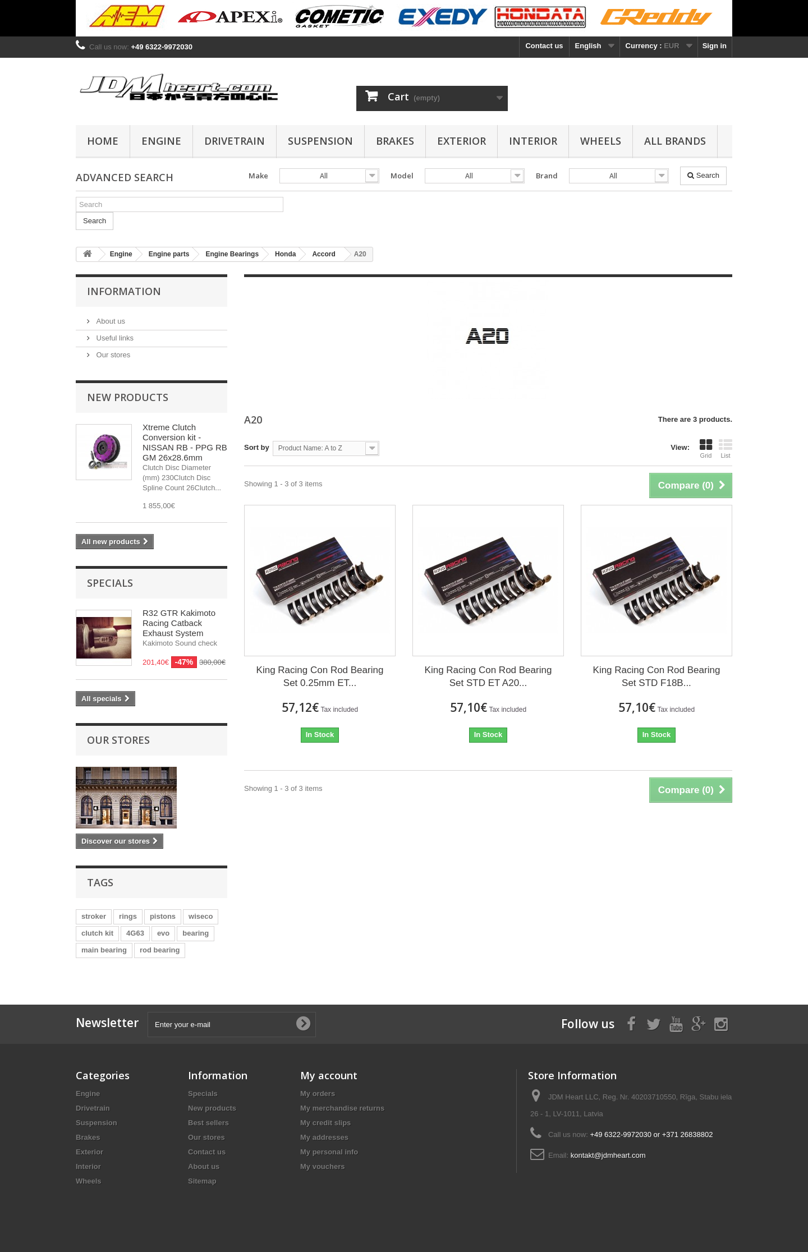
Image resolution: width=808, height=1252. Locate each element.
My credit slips (325, 1122)
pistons (163, 916)
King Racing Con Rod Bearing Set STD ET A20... (488, 676)
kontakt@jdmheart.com (608, 1155)
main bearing (104, 950)
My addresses (324, 1137)
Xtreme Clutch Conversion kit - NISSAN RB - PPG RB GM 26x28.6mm (185, 442)
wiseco (201, 916)
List (725, 449)
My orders (317, 1093)
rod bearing (160, 950)
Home (102, 141)
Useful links (114, 338)
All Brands (675, 141)
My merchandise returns (342, 1108)
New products (127, 397)
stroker (93, 916)
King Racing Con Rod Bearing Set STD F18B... (656, 676)
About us (109, 321)
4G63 (135, 933)
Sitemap (202, 1181)
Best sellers (208, 1122)
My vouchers (322, 1166)
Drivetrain (234, 141)
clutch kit (97, 933)
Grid (706, 449)
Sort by (256, 447)
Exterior (461, 141)
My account (328, 1075)
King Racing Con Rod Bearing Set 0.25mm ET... (320, 676)
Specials (110, 583)
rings (128, 916)
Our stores (112, 355)
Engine (161, 141)
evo (163, 933)
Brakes (395, 141)
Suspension (320, 141)
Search (703, 175)
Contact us (544, 46)
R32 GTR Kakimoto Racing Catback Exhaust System (179, 623)
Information (124, 291)
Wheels (600, 141)
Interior (533, 141)
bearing (195, 933)
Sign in (715, 46)
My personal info (329, 1152)
